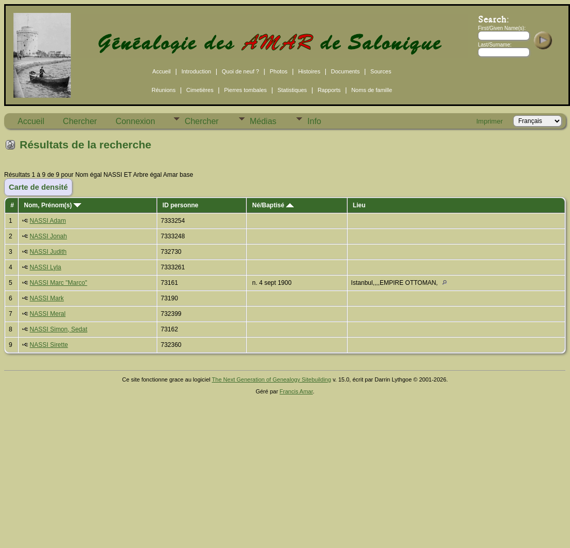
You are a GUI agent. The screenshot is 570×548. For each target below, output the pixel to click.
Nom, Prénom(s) (52, 205)
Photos (279, 71)
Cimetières (200, 90)
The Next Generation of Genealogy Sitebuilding (272, 379)
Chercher (80, 121)
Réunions (163, 90)
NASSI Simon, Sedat (58, 329)
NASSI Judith (47, 251)
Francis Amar (296, 391)
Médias (263, 121)
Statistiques (292, 90)
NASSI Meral (47, 313)
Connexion (135, 121)
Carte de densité (38, 187)
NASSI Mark (46, 298)
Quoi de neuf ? (240, 71)
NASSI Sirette (48, 344)
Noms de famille (371, 90)
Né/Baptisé (273, 205)
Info (314, 121)
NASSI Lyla (45, 267)
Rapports (329, 90)
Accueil (162, 71)
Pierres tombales (245, 90)
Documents (345, 71)
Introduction (196, 71)
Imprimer (489, 121)
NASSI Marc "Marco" (58, 282)
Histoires (309, 71)
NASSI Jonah (48, 236)
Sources (380, 71)
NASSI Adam (47, 220)
